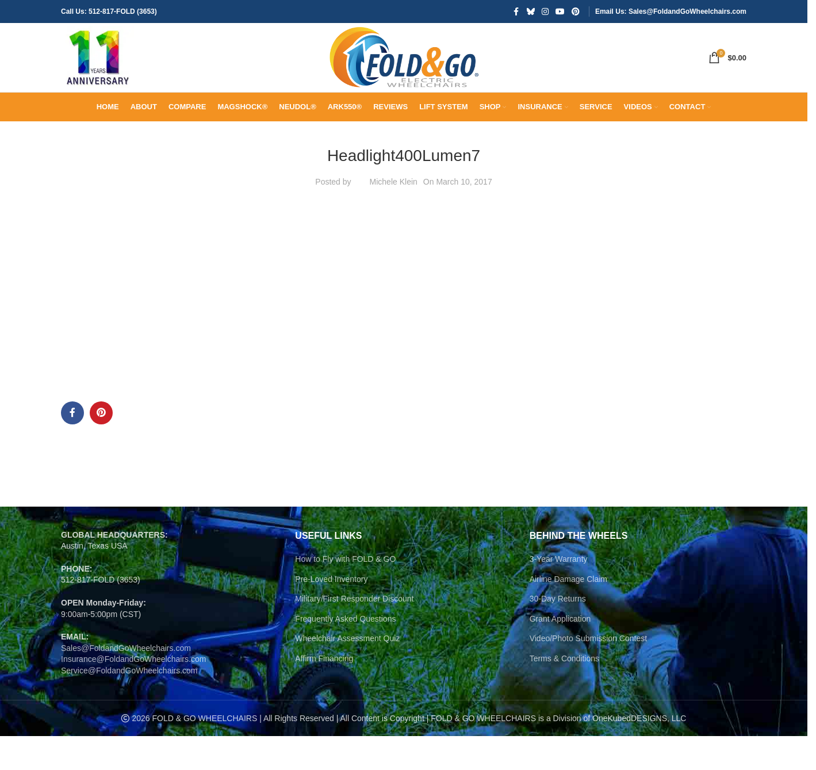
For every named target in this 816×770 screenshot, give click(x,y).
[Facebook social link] (516, 12)
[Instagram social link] (545, 12)
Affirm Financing (324, 705)
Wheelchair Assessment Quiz (347, 685)
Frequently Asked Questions (345, 666)
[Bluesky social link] (530, 12)
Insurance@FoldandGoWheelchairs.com (133, 706)
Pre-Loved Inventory (331, 625)
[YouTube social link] (560, 12)
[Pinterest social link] (575, 12)
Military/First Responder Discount (354, 645)
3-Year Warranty (559, 606)
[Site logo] (112, 81)
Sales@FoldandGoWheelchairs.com (126, 695)
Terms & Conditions (564, 705)
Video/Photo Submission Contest (588, 685)
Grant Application (560, 666)
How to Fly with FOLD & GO (345, 606)
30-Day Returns (558, 645)
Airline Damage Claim (568, 625)
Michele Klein (393, 228)
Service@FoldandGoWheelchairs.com (129, 717)
